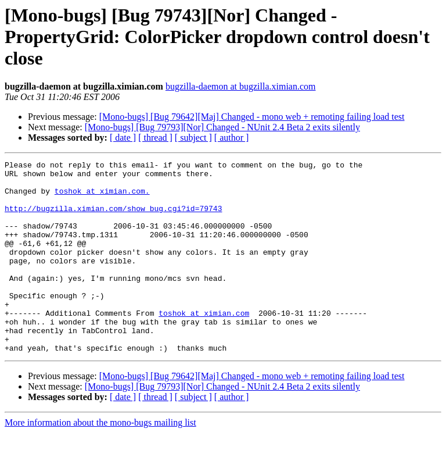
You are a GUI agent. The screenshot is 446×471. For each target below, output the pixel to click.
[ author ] (231, 137)
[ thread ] (155, 137)
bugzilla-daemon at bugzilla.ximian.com (241, 86)
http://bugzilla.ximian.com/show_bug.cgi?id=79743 (113, 218)
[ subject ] (193, 137)
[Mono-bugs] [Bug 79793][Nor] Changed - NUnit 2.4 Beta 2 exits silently (222, 127)
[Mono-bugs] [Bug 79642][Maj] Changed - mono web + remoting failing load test (252, 117)
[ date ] (123, 137)
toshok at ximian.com (204, 344)
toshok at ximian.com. (102, 197)
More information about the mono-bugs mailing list (100, 461)
